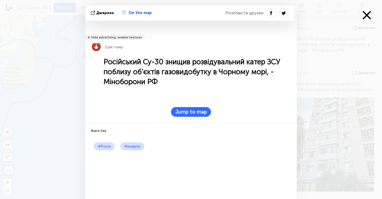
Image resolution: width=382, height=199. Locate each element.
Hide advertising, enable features (116, 37)
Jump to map (191, 112)
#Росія (104, 146)
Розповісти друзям (245, 13)
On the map (137, 12)
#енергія (132, 146)
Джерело (103, 13)
